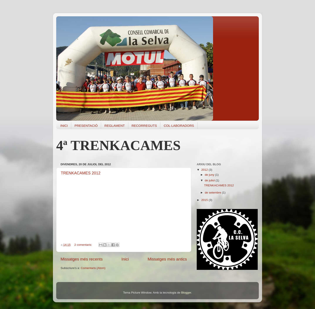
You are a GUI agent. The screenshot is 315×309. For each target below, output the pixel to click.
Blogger (186, 292)
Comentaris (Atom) (93, 268)
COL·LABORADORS (179, 125)
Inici (125, 259)
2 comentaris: (83, 244)
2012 (205, 169)
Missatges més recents (82, 259)
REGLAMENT (114, 125)
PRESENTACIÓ (86, 125)
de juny (210, 174)
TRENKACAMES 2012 (80, 173)
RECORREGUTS (144, 125)
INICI (64, 125)
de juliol (210, 180)
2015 (205, 200)
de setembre (213, 192)
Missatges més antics (167, 259)
